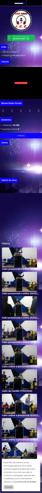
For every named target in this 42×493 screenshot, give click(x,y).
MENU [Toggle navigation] (21, 135)
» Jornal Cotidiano (10, 52)
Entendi (8, 487)
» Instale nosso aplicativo (13, 55)
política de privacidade (26, 482)
